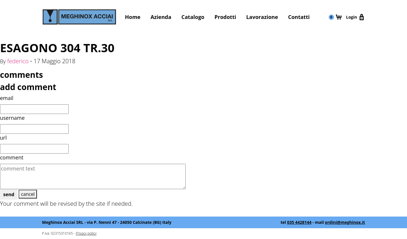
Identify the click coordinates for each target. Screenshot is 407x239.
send (8, 194)
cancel (28, 194)
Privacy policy (86, 233)
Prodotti (225, 16)
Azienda (160, 16)
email (6, 97)
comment (11, 157)
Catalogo (193, 16)
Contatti (299, 16)
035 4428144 (299, 222)
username (12, 117)
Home (133, 16)
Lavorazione (262, 16)
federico (18, 61)
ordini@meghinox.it (345, 222)
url (3, 137)
